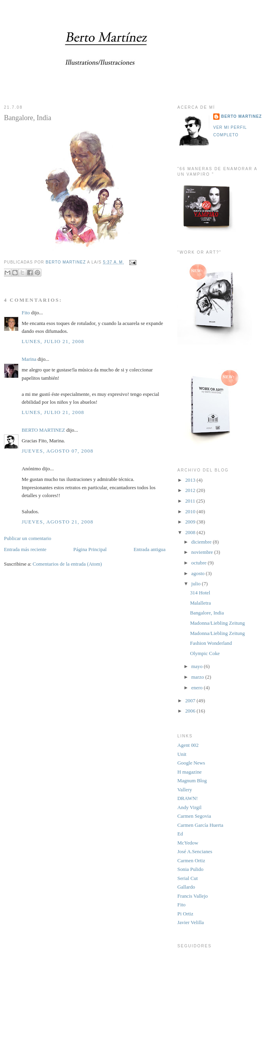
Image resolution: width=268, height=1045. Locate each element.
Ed (180, 834)
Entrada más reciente (25, 549)
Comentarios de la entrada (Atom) (67, 564)
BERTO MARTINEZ (43, 430)
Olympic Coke (205, 653)
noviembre (202, 552)
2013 (191, 480)
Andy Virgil (189, 807)
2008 (191, 532)
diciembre (202, 542)
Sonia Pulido (190, 869)
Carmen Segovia (194, 816)
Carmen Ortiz (191, 860)
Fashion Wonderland (211, 643)
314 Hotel (200, 593)
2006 (191, 711)
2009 (191, 522)
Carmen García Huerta (200, 825)
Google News (191, 763)
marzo (198, 677)
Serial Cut (187, 878)
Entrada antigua (150, 549)
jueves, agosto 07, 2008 (57, 451)
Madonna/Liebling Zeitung (217, 623)
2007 (191, 700)
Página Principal (90, 549)
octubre (199, 563)
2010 (191, 511)
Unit (181, 754)
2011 (190, 501)
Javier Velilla (190, 922)
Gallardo (186, 887)
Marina (29, 359)
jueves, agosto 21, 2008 (57, 522)
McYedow (187, 843)
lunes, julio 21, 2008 (53, 341)
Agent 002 (188, 745)
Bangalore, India (207, 613)
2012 (191, 490)
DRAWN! (187, 798)
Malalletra (200, 603)
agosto (198, 573)
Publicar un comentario (27, 538)
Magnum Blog (192, 780)
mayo (197, 666)
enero (197, 687)
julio (196, 584)
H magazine (189, 772)
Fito (26, 313)
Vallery (184, 790)
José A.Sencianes (194, 851)
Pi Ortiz (185, 914)
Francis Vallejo (192, 896)
